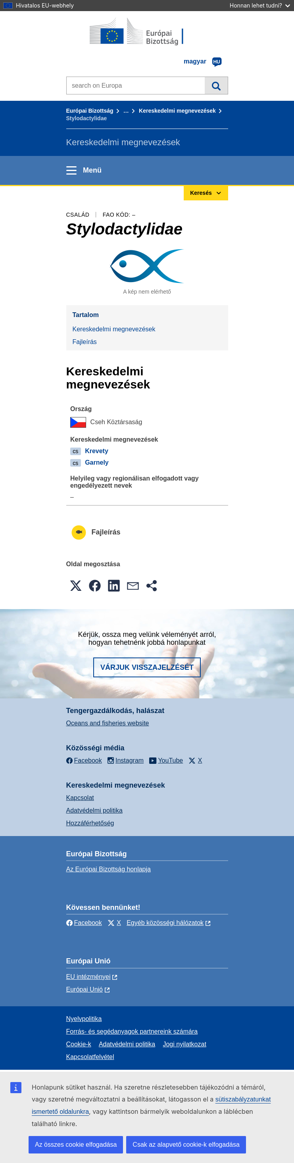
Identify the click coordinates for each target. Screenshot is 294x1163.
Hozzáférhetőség (90, 823)
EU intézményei (88, 976)
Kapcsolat (80, 797)
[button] (76, 586)
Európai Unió (84, 989)
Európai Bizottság (89, 111)
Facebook (84, 922)
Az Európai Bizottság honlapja (108, 869)
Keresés (216, 85)
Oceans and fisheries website (107, 723)
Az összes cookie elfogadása (76, 1144)
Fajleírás (85, 341)
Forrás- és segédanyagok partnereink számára (132, 1031)
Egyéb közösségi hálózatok (165, 922)
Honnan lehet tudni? (260, 5)
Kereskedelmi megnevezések (177, 111)
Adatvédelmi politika (94, 810)
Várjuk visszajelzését (147, 667)
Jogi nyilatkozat (184, 1044)
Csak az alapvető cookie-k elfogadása (186, 1144)
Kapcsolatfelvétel (90, 1056)
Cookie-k (78, 1044)
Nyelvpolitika (84, 1018)
